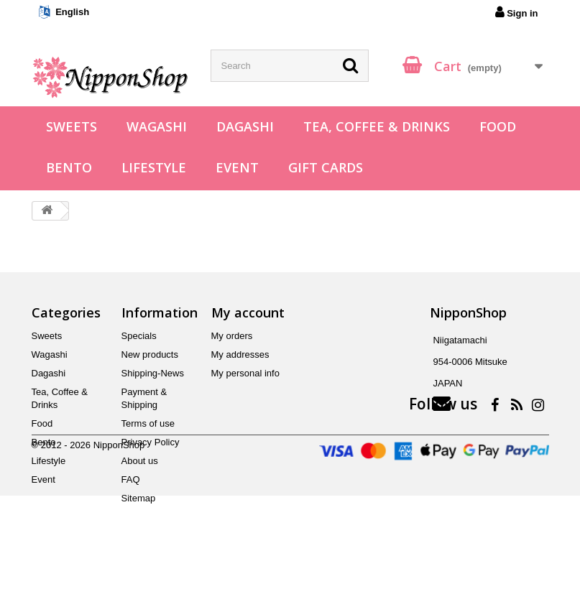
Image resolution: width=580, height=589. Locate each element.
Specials (139, 335)
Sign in (516, 12)
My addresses (240, 354)
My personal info (245, 373)
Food (497, 126)
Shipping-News (152, 373)
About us (139, 460)
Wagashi (156, 126)
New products (149, 354)
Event (237, 167)
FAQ (130, 479)
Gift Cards (325, 167)
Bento (69, 167)
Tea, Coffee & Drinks (376, 126)
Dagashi (245, 126)
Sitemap (138, 498)
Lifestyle (153, 167)
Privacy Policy (150, 442)
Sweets (71, 126)
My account (248, 312)
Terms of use (148, 423)
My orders (232, 335)
